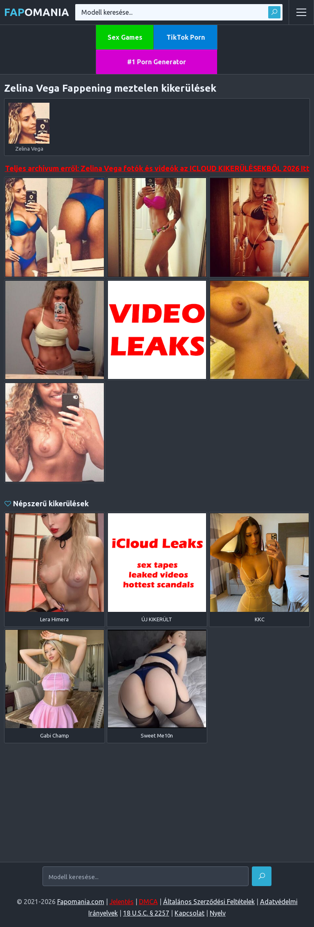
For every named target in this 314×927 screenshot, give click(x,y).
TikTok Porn (185, 37)
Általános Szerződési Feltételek (209, 901)
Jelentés (122, 901)
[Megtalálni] (261, 876)
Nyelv (218, 913)
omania (36, 12)
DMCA (148, 901)
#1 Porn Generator (156, 61)
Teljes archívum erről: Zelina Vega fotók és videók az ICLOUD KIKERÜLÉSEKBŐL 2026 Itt (157, 168)
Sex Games (125, 37)
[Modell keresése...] (145, 877)
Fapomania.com (80, 901)
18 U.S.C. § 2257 (146, 913)
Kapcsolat (189, 913)
